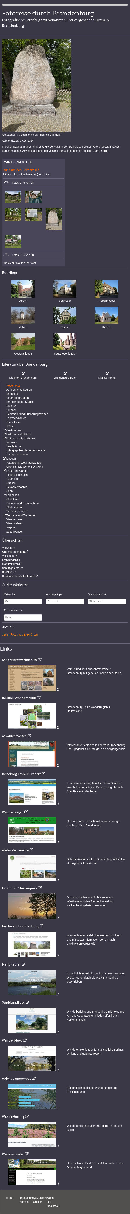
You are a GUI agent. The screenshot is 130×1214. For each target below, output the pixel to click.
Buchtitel (7, 572)
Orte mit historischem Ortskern (24, 466)
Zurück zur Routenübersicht (19, 263)
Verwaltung (8, 547)
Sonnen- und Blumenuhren (22, 503)
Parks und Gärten (16, 470)
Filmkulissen (13, 422)
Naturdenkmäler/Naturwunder (24, 462)
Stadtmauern (14, 507)
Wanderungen (12, 812)
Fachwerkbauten (16, 418)
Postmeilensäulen (17, 474)
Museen (11, 458)
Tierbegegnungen (16, 511)
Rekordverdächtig (17, 486)
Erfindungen (9, 559)
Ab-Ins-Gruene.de (15, 850)
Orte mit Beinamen (13, 551)
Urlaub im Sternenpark (19, 888)
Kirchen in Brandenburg (20, 926)
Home (9, 1197)
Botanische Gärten (17, 397)
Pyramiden (12, 478)
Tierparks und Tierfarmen (21, 515)
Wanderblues (12, 1040)
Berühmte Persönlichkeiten (18, 576)
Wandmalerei (14, 523)
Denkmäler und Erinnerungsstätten (27, 414)
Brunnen (11, 409)
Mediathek (53, 1205)
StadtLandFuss (13, 1002)
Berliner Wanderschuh (19, 698)
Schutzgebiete (10, 568)
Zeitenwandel (14, 531)
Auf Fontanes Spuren (19, 389)
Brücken (11, 405)
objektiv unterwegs (16, 1078)
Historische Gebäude (18, 434)
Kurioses (11, 442)
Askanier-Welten (14, 736)
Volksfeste (8, 555)
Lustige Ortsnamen (17, 454)
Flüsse (10, 426)
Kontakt (24, 1201)
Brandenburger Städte (19, 401)
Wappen (11, 527)
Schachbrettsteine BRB (19, 660)
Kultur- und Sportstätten (20, 438)
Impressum (26, 1197)
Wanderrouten (14, 519)
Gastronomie (14, 430)
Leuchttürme (13, 446)
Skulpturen (12, 499)
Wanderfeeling (13, 1116)
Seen (9, 491)
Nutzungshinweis (43, 1197)
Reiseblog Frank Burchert (21, 774)
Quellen (11, 482)
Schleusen (12, 495)
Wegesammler (13, 1154)
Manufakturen (10, 564)
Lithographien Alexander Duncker (26, 450)
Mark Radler (11, 964)
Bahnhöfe (12, 393)
